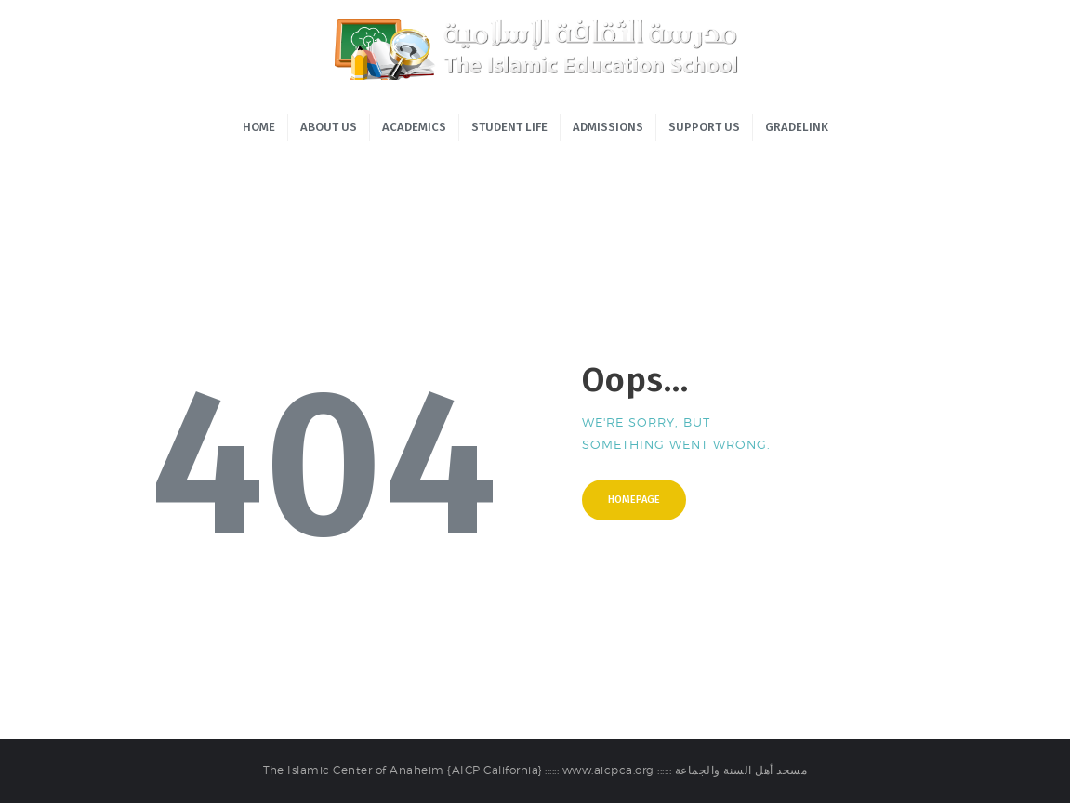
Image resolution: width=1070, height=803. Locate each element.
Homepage (634, 500)
